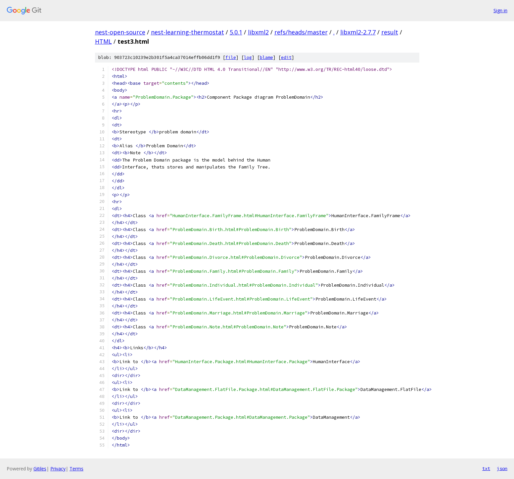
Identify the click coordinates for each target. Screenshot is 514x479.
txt (486, 468)
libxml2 (258, 32)
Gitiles (39, 468)
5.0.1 (236, 32)
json (502, 468)
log (248, 57)
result (389, 32)
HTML (103, 41)
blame (266, 57)
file (230, 57)
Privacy (58, 468)
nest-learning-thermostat (187, 32)
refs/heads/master (301, 32)
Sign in (500, 10)
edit (286, 57)
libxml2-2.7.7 (358, 32)
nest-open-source (120, 32)
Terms (76, 468)
